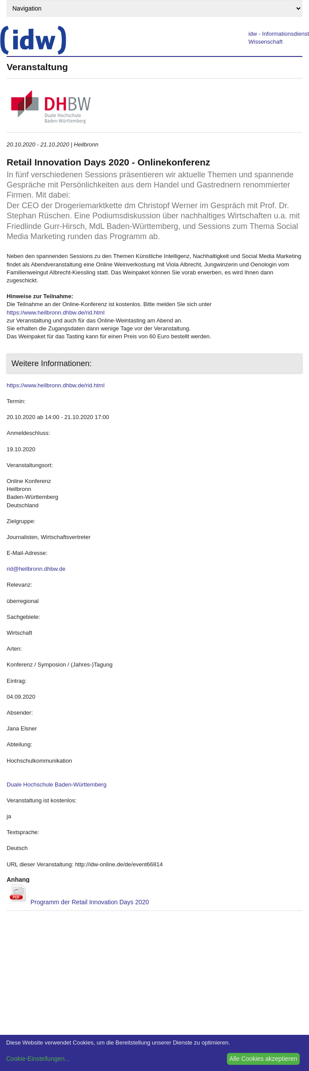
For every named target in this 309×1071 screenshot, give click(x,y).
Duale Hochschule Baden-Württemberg (56, 784)
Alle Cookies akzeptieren (263, 1058)
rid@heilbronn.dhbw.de (36, 568)
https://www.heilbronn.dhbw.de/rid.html (56, 312)
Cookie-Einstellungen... (38, 1059)
